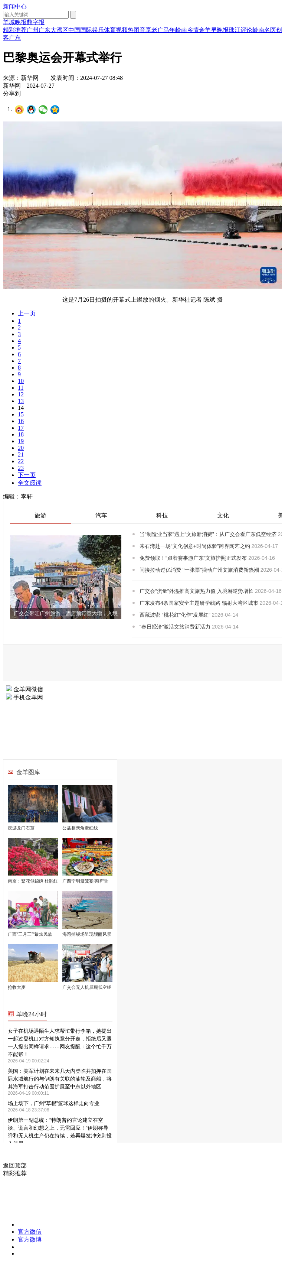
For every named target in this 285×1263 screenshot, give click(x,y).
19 (21, 441)
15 (21, 414)
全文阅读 (30, 483)
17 (21, 428)
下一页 (27, 475)
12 (21, 394)
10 (21, 381)
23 (21, 468)
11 (20, 387)
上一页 (27, 313)
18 (21, 434)
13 (21, 401)
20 (21, 448)
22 (21, 461)
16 (21, 421)
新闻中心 (15, 6)
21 (21, 454)
